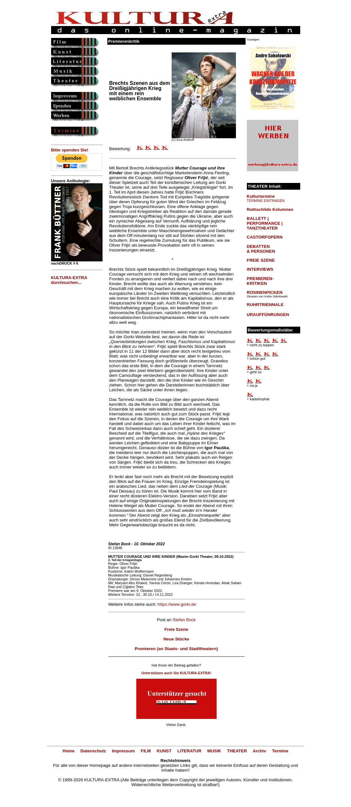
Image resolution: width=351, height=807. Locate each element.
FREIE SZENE (261, 260)
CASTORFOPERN (265, 237)
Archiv (259, 750)
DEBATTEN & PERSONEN (261, 249)
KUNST (164, 750)
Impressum (123, 750)
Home (69, 750)
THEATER (237, 750)
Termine (280, 750)
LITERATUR (189, 750)
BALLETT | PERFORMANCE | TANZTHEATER (265, 223)
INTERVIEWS (260, 269)
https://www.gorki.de (177, 604)
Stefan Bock (184, 619)
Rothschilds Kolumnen (270, 209)
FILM (146, 750)
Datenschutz (93, 750)
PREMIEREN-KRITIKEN (260, 281)
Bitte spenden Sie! (69, 150)
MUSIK (214, 750)
